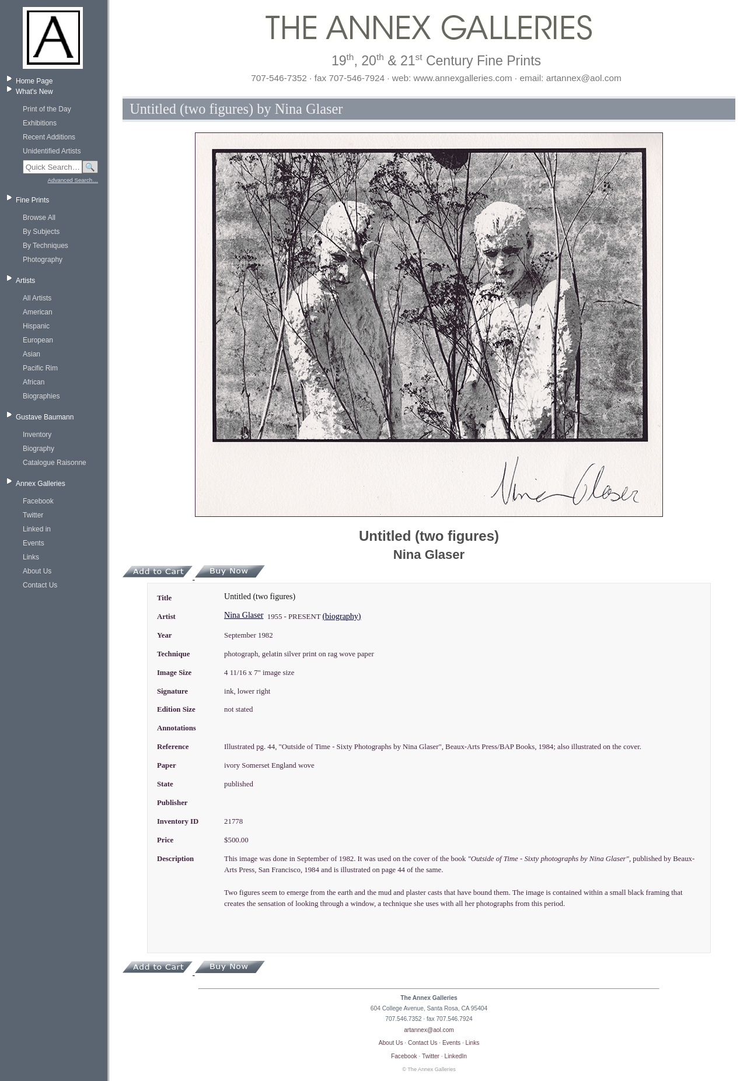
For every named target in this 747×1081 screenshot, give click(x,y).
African (33, 382)
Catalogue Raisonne (54, 463)
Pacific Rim (40, 368)
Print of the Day (47, 109)
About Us (37, 571)
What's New (34, 92)
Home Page (34, 81)
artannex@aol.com (429, 1030)
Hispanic (36, 326)
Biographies (41, 396)
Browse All (39, 218)
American (38, 312)
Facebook (38, 501)
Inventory (37, 435)
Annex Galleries (40, 484)
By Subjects (41, 232)
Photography (42, 260)
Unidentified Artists (52, 151)
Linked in (37, 529)
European (38, 340)
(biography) (341, 616)
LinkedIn (456, 1056)
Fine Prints (32, 200)
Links (31, 557)
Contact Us (40, 585)
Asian (31, 354)
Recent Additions (49, 137)
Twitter (33, 515)
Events (33, 543)
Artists (25, 281)
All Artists (37, 298)
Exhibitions (40, 123)
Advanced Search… (73, 180)
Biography (38, 449)
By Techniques (45, 246)
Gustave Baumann (45, 417)
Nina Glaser (243, 615)
